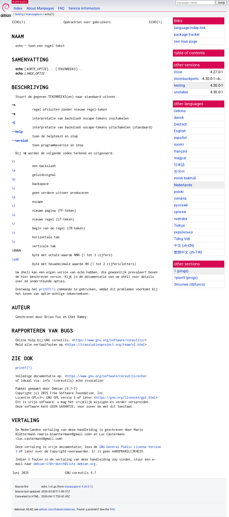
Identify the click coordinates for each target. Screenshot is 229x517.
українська (183, 232)
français (180, 151)
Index (18, 8)
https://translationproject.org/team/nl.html (105, 344)
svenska (180, 219)
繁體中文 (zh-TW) (188, 252)
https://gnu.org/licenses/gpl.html (125, 397)
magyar (180, 158)
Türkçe (179, 225)
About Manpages (40, 8)
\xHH (15, 259)
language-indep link (190, 28)
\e (13, 197)
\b (13, 179)
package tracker (186, 34)
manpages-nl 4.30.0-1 (78, 486)
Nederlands (183, 185)
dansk (179, 117)
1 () (181, 271)
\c (13, 188)
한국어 (179, 171)
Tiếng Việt (182, 239)
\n (13, 215)
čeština (180, 111)
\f (13, 206)
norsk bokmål (185, 178)
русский (181, 205)
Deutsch (180, 124)
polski (179, 192)
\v (13, 241)
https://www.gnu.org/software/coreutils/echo (105, 376)
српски (180, 212)
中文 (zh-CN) (184, 245)
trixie (178, 72)
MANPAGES (20, 1)
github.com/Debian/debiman (57, 509)
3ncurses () (189, 284)
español (180, 138)
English (180, 131)
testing (19, 14)
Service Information (84, 8)
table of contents (189, 53)
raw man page (185, 41)
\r (13, 224)
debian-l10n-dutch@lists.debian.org (64, 464)
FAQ (61, 8)
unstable (181, 92)
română (180, 198)
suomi (179, 144)
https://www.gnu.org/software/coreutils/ (109, 340)
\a (13, 170)
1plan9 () (186, 278)
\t (13, 232)
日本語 (179, 165)
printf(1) (47, 289)
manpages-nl (34, 14)
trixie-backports (186, 79)
